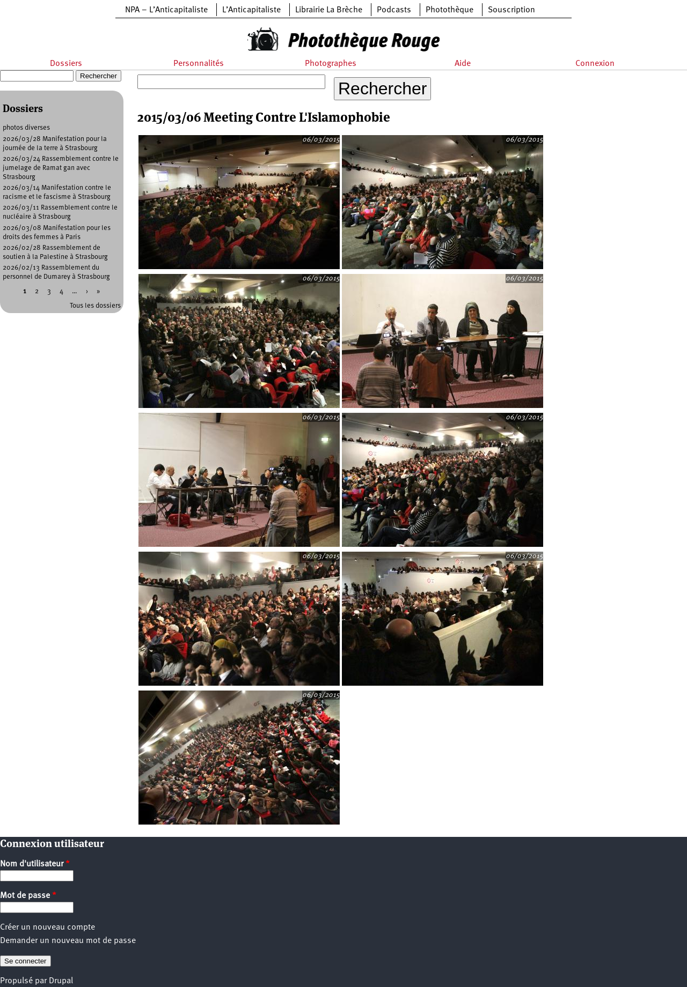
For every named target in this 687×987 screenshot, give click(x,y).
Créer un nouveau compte (47, 927)
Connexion (595, 64)
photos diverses (26, 127)
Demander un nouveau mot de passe (68, 941)
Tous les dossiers (95, 305)
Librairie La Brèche (328, 10)
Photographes (330, 64)
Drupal (61, 981)
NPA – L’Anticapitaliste (166, 10)
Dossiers (66, 64)
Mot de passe (28, 896)
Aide (463, 64)
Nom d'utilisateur (35, 864)
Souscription (511, 10)
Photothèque (449, 10)
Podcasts (394, 10)
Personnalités (198, 64)
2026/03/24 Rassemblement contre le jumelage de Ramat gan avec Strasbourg (61, 168)
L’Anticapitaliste (251, 10)
